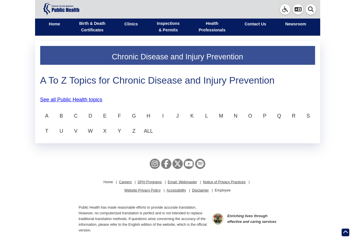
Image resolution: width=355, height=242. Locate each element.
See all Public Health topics (71, 99)
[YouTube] (189, 164)
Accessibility (176, 190)
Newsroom (295, 24)
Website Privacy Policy (142, 190)
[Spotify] (200, 164)
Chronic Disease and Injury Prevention (177, 57)
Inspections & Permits (168, 26)
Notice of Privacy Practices (224, 182)
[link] (285, 9)
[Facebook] (166, 164)
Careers (125, 182)
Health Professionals (212, 26)
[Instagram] (155, 164)
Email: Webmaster (182, 182)
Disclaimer (200, 190)
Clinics (131, 24)
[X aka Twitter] (178, 164)
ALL (148, 131)
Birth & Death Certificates (92, 26)
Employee (223, 190)
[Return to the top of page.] (345, 232)
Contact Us (255, 24)
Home (54, 24)
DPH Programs (150, 182)
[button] (298, 9)
